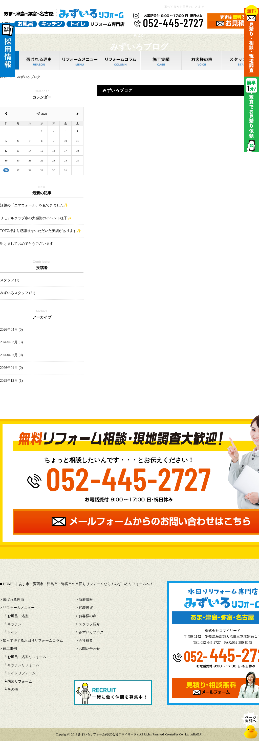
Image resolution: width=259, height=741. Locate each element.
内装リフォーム (19, 681)
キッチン (14, 624)
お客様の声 (87, 616)
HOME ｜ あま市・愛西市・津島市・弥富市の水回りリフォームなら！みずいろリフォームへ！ (78, 584)
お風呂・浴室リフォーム (26, 657)
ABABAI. (197, 734)
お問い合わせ (89, 649)
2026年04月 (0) (11, 329)
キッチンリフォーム (23, 665)
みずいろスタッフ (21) (17, 293)
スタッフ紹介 (89, 624)
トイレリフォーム (21, 673)
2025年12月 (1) (11, 381)
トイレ (12, 632)
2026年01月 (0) (11, 368)
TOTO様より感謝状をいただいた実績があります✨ (40, 231)
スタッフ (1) (9, 280)
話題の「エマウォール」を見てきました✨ (34, 205)
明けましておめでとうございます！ (28, 244)
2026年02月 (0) (11, 355)
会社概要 (86, 640)
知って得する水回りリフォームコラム (33, 640)
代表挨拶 (86, 608)
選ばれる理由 (13, 600)
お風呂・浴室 (18, 616)
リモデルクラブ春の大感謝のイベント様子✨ (36, 218)
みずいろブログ (91, 632)
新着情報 (86, 600)
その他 (12, 689)
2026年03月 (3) (11, 342)
